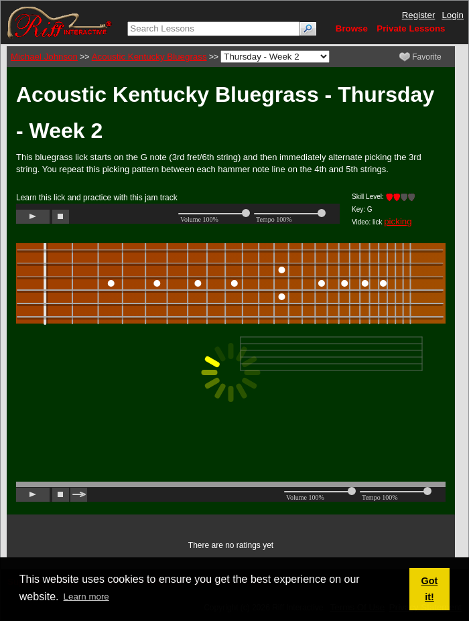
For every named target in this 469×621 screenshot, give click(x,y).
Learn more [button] (86, 597)
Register (419, 15)
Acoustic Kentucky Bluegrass (149, 57)
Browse (352, 28)
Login (453, 15)
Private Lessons (411, 28)
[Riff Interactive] (59, 22)
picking (398, 221)
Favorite (420, 57)
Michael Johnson (44, 57)
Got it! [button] (429, 588)
